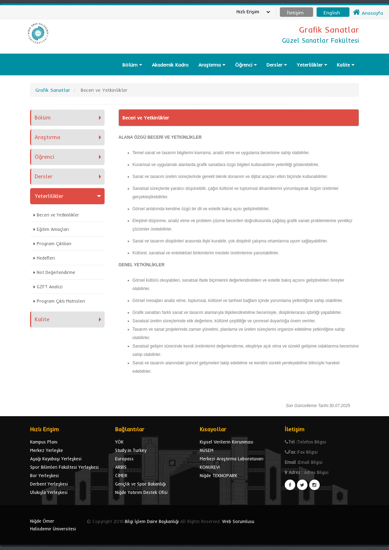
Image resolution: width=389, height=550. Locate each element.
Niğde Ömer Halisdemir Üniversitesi (53, 524)
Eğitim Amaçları (53, 229)
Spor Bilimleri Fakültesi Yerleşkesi (64, 467)
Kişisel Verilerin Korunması (226, 442)
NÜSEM (206, 450)
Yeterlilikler (312, 65)
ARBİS (121, 467)
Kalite (345, 65)
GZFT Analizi (50, 286)
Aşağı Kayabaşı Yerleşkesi (56, 458)
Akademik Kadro (170, 65)
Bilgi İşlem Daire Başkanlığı (152, 521)
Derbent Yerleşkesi (49, 484)
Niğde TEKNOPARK (218, 475)
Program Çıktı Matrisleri (61, 301)
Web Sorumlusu (238, 521)
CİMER (121, 475)
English (332, 12)
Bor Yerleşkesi (44, 475)
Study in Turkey (130, 450)
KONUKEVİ (210, 467)
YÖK (119, 442)
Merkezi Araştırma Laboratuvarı (231, 458)
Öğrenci (246, 65)
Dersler (277, 65)
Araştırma (211, 65)
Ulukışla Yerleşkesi (49, 492)
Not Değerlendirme (56, 272)
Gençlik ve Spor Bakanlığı (140, 484)
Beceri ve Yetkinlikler (58, 215)
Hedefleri (46, 258)
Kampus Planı (43, 442)
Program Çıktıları (54, 243)
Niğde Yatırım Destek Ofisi (141, 492)
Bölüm (132, 65)
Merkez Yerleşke (46, 450)
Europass (124, 458)
